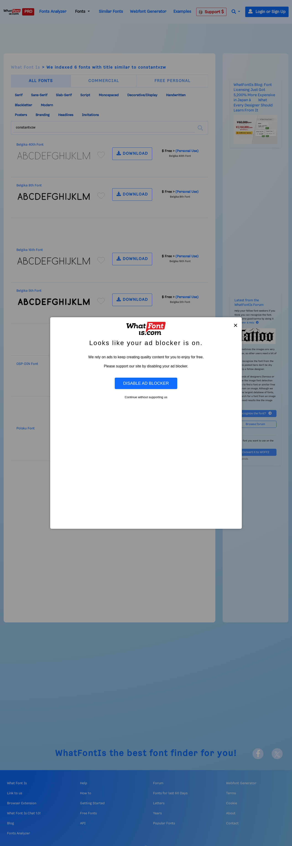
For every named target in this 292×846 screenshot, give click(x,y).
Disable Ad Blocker (146, 383)
